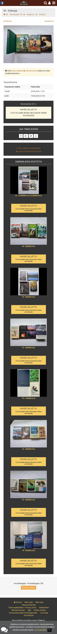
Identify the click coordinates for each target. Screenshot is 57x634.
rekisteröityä (31, 71)
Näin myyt (39, 602)
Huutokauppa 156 (15, 14)
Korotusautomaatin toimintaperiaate (23, 613)
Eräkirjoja (42, 14)
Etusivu (18, 602)
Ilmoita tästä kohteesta (28, 151)
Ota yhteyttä (28, 615)
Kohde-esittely (40, 610)
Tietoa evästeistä (29, 605)
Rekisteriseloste (18, 610)
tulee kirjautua (17, 71)
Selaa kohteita (28, 588)
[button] (49, 3)
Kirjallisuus (30, 14)
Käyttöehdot (44, 607)
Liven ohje (44, 613)
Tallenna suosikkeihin (28, 148)
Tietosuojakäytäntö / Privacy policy (22, 607)
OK (49, 630)
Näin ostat (29, 602)
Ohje (29, 610)
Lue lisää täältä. (40, 630)
